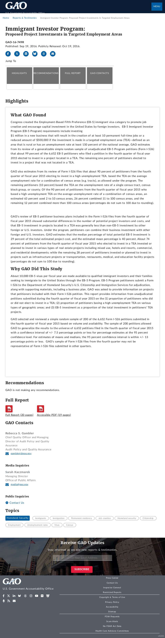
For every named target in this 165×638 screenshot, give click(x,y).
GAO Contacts (99, 73)
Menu (156, 6)
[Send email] (54, 53)
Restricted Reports (112, 592)
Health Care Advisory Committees (112, 631)
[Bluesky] (36, 53)
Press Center (112, 578)
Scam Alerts (112, 621)
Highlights (19, 73)
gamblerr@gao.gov (21, 453)
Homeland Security (17, 518)
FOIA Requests (112, 616)
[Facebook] (9, 53)
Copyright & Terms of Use (112, 597)
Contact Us (14, 502)
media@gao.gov (19, 484)
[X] (18, 53)
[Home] (78, 11)
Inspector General (112, 588)
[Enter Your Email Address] (82, 558)
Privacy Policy (112, 602)
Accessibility (112, 607)
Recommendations (46, 73)
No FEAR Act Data (112, 626)
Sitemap (112, 612)
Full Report (73, 73)
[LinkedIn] (27, 53)
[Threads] (45, 53)
